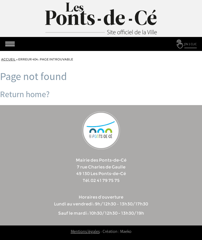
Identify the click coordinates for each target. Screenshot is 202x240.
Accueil (8, 59)
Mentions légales (85, 231)
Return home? (25, 94)
